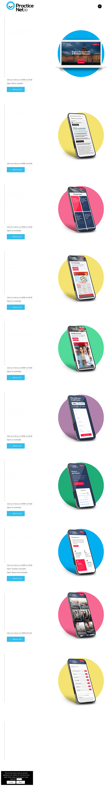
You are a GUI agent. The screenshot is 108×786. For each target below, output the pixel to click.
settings (19, 779)
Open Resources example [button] (17, 576)
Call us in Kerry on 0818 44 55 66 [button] (19, 83)
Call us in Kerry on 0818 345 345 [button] (19, 636)
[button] (100, 6)
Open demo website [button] (15, 87)
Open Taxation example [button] (16, 572)
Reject (20, 782)
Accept (11, 782)
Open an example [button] (14, 234)
